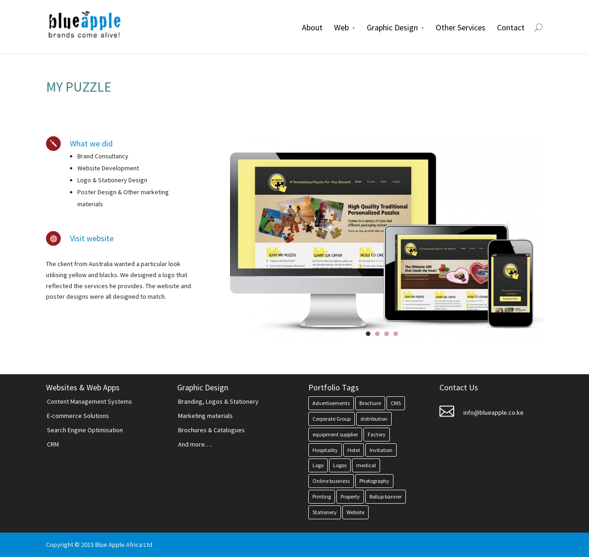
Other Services (460, 27)
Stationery (324, 512)
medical (366, 465)
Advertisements (331, 403)
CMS (396, 403)
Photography (374, 480)
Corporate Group (331, 418)
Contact (511, 27)
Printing (321, 496)
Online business (331, 480)
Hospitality (325, 450)
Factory (377, 434)
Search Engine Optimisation (85, 430)
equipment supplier (335, 434)
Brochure (370, 403)
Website (355, 512)
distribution (373, 418)
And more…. (195, 444)
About (312, 27)
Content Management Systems (89, 401)
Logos (339, 465)
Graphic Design (392, 27)
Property (350, 496)
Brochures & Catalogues (211, 430)
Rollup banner (386, 496)
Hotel (353, 450)
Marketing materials (205, 416)
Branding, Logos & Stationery (218, 401)
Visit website (92, 238)
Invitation (381, 450)
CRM (53, 444)
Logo (317, 465)
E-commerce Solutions (78, 416)
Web (341, 27)
